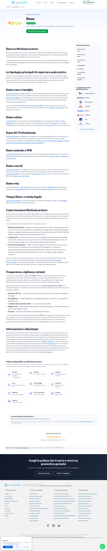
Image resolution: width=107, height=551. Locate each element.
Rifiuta (17, 547)
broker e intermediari (36, 143)
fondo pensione (20, 189)
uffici (57, 156)
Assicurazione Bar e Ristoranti (85, 506)
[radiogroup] (53, 437)
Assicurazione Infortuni (34, 513)
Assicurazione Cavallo (34, 506)
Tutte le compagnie (63, 473)
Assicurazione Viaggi (34, 501)
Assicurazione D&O (82, 515)
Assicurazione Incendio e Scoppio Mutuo (38, 508)
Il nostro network (9, 513)
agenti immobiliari (24, 143)
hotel (14, 158)
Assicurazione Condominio (84, 513)
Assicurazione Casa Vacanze (84, 501)
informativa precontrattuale (77, 537)
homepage (51, 343)
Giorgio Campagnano (23, 447)
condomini (62, 156)
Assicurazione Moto (34, 518)
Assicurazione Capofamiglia (35, 496)
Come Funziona (8, 496)
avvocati (44, 141)
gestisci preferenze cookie (41, 537)
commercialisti (52, 141)
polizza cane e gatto (56, 107)
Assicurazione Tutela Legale (84, 518)
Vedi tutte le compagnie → (87, 129)
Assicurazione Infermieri (59, 513)
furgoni (15, 176)
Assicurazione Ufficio (83, 508)
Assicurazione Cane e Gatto (35, 503)
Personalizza (26, 546)
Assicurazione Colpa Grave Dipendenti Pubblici (64, 515)
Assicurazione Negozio (83, 503)
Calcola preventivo (43, 473)
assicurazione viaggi (13, 200)
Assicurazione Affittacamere (84, 496)
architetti (66, 141)
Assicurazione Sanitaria (34, 510)
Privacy (16, 543)
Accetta (8, 547)
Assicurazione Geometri (59, 506)
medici (39, 141)
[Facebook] (47, 525)
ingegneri (60, 141)
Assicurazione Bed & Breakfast (85, 498)
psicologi (15, 143)
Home (8, 7)
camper (27, 176)
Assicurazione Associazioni (84, 510)
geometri (9, 143)
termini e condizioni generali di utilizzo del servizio (59, 537)
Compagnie (15, 7)
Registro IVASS (47, 341)
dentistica (49, 125)
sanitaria (10, 121)
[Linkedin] (59, 525)
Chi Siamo (7, 493)
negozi (53, 156)
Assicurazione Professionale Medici (62, 510)
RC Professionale (61, 2)
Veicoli (52, 2)
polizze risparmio (47, 189)
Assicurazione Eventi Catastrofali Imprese (87, 493)
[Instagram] (53, 525)
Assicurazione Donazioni (35, 498)
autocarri (21, 176)
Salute (45, 2)
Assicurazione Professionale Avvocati (62, 496)
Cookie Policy (11, 543)
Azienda (71, 2)
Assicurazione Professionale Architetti (63, 503)
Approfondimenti (9, 498)
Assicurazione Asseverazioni (60, 508)
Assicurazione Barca (33, 520)
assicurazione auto (13, 169)
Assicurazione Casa (33, 493)
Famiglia (39, 2)
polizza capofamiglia (12, 98)
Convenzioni (8, 510)
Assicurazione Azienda (83, 520)
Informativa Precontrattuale (85, 421)
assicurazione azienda (13, 154)
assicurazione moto (38, 174)
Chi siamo (49, 352)
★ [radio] (48, 437)
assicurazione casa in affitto (35, 105)
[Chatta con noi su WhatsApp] (102, 546)
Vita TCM (23, 187)
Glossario (7, 503)
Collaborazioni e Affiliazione (11, 501)
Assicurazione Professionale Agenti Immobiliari (65, 501)
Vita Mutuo (51, 187)
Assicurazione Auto (33, 515)
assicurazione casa (12, 93)
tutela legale (63, 200)
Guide (6, 506)
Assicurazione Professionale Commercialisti (64, 498)
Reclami (47, 321)
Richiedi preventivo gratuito (37, 31)
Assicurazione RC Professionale (61, 493)
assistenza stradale (12, 174)
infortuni (55, 123)
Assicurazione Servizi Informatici (61, 518)
